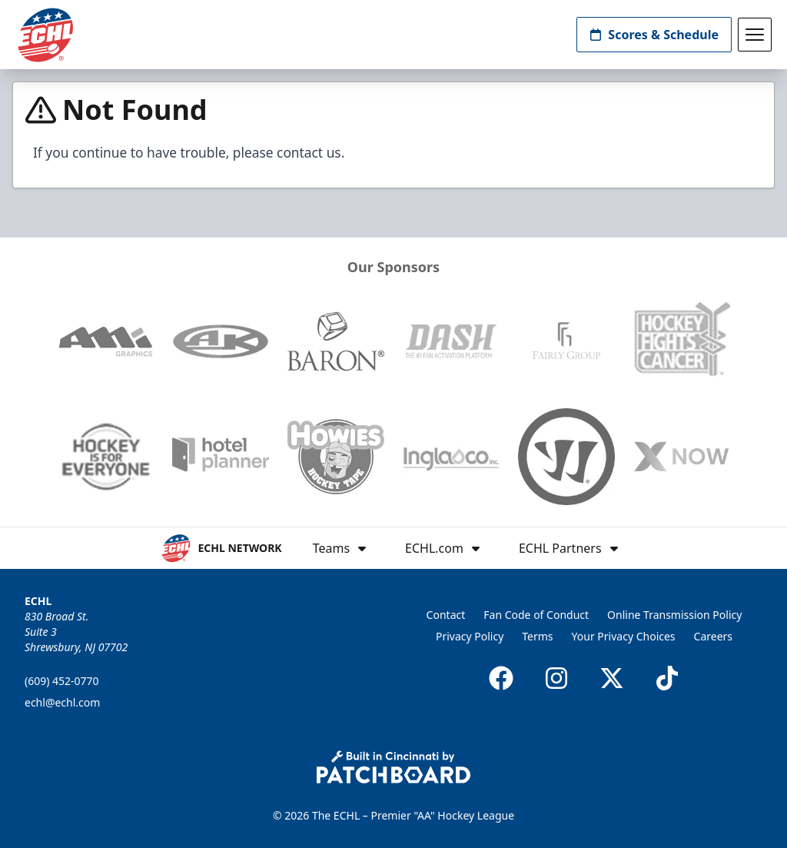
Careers (713, 636)
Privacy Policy (469, 636)
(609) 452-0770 (62, 680)
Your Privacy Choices (624, 636)
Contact (446, 614)
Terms (537, 636)
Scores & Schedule (654, 34)
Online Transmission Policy (674, 614)
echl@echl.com (62, 702)
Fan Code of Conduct (536, 614)
